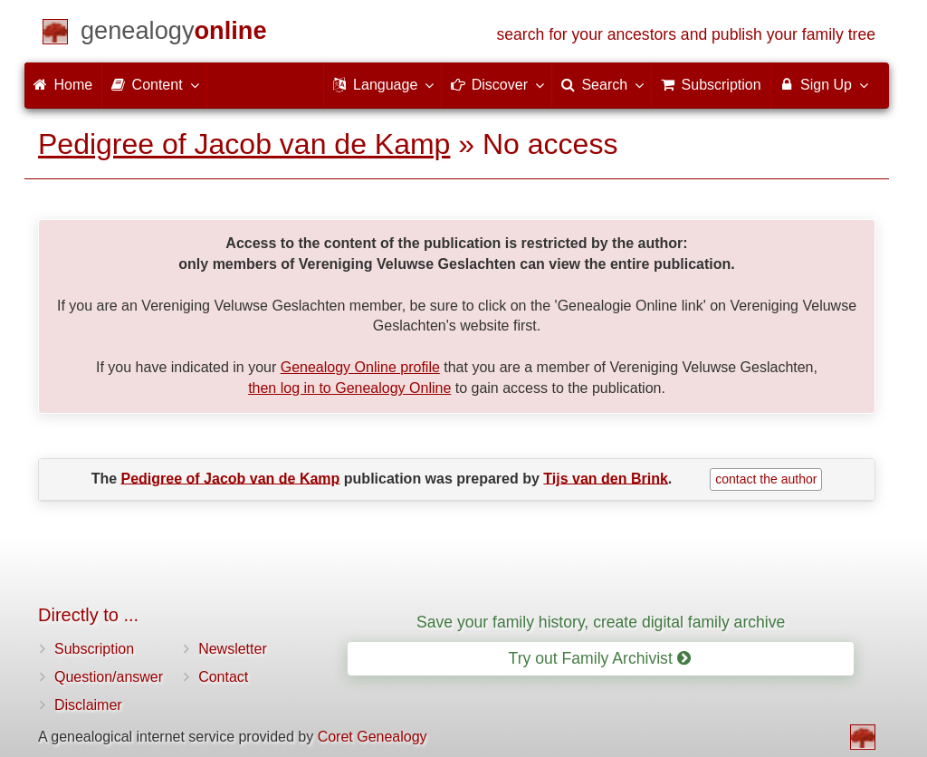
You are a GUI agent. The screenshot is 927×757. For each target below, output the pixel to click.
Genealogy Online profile (360, 367)
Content (153, 84)
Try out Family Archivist (600, 658)
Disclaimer (88, 705)
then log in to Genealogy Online (349, 388)
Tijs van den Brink (605, 477)
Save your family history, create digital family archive (600, 622)
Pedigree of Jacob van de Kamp (244, 144)
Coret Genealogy (372, 736)
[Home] (174, 34)
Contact (223, 677)
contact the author (766, 479)
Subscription (94, 648)
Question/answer (108, 677)
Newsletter (232, 648)
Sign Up (823, 84)
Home (62, 84)
